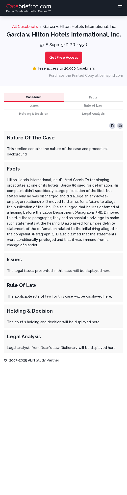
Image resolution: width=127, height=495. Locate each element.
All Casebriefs (25, 26)
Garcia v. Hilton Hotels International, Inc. (79, 26)
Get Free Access (63, 57)
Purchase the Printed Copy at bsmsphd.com (86, 75)
